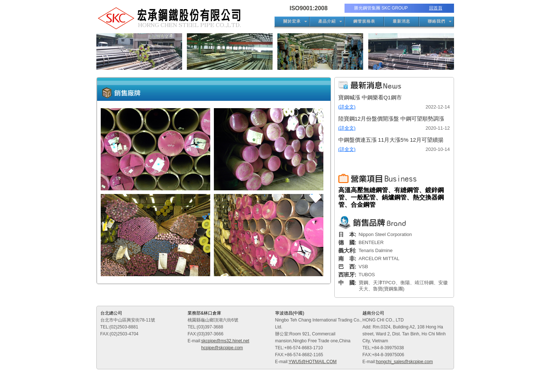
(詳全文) (347, 107)
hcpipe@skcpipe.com (222, 347)
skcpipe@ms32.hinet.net (225, 340)
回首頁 (435, 8)
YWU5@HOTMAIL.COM (313, 361)
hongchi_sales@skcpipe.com (404, 361)
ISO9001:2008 (309, 8)
